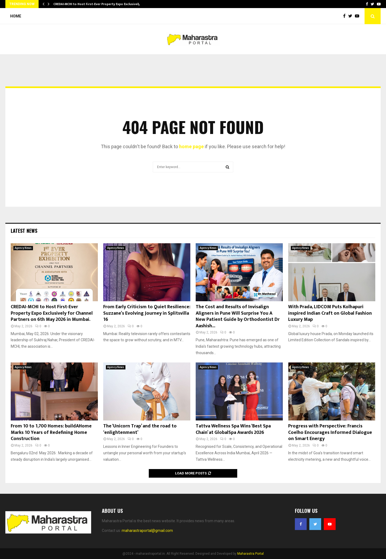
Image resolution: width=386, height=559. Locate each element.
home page (191, 146)
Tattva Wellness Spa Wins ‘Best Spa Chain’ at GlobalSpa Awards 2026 (233, 429)
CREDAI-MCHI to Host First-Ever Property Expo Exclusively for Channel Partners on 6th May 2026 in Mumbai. (52, 313)
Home (15, 16)
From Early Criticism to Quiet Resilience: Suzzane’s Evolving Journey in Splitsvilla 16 (146, 313)
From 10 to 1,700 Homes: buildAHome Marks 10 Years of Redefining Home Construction (51, 432)
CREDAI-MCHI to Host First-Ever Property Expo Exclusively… (98, 4)
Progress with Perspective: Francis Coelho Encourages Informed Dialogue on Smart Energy (330, 432)
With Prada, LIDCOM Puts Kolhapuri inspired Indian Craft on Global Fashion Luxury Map (330, 313)
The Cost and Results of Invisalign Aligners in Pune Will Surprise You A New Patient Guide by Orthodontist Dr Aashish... (238, 316)
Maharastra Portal (250, 554)
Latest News (24, 230)
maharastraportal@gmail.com (147, 530)
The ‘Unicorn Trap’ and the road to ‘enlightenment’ (140, 429)
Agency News (23, 247)
